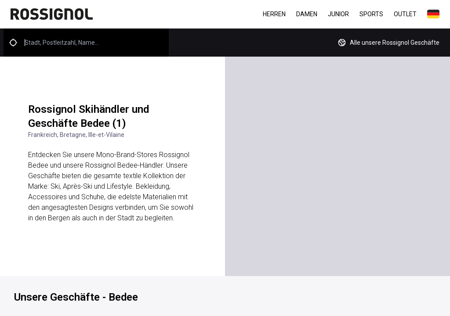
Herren (274, 14)
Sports (371, 14)
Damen (306, 14)
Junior (338, 14)
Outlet (405, 14)
